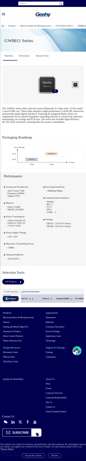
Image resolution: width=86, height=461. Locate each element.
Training (49, 352)
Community (51, 357)
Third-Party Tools (10, 361)
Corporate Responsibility (56, 398)
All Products (11, 281)
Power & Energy (53, 331)
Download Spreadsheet (30, 292)
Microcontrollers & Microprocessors (35, 26)
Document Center (10, 352)
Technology (51, 341)
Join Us (49, 402)
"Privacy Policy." (7, 449)
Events (48, 388)
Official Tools (9, 357)
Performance (24, 56)
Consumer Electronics (55, 327)
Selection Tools (42, 56)
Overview (9, 56)
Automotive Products (12, 331)
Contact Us (50, 407)
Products (12, 26)
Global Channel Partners (56, 411)
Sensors (6, 322)
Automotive (51, 317)
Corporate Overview (54, 393)
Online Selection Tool (12, 341)
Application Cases (53, 336)
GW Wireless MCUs (64, 26)
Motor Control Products (13, 336)
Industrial (50, 322)
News (48, 384)
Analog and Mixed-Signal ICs (15, 327)
